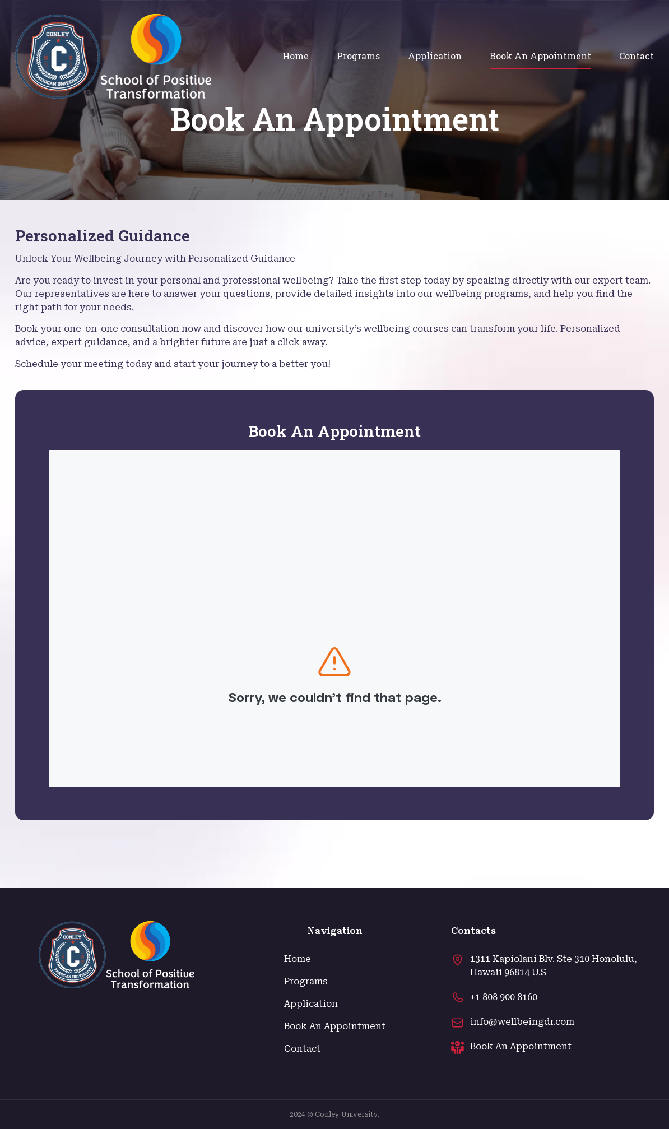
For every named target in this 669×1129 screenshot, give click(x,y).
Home (295, 56)
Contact (636, 56)
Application (435, 56)
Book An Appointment (540, 56)
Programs (358, 56)
